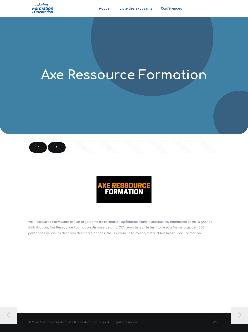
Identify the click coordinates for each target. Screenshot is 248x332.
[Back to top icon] (215, 322)
